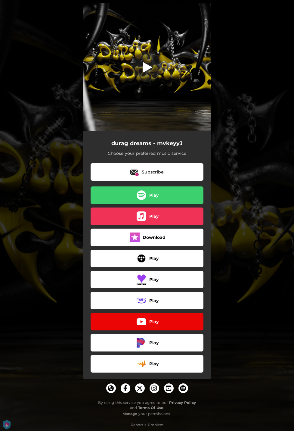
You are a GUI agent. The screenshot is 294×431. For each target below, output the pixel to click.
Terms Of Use (150, 407)
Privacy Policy (182, 402)
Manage (129, 413)
